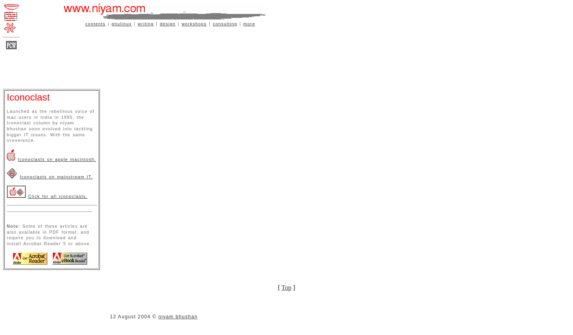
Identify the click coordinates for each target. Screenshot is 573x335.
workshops (194, 23)
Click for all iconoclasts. (58, 196)
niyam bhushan (178, 317)
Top (287, 287)
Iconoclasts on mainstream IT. (56, 176)
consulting (225, 23)
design (167, 23)
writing (146, 23)
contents (95, 23)
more (249, 23)
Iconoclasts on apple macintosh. (57, 159)
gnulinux (122, 23)
